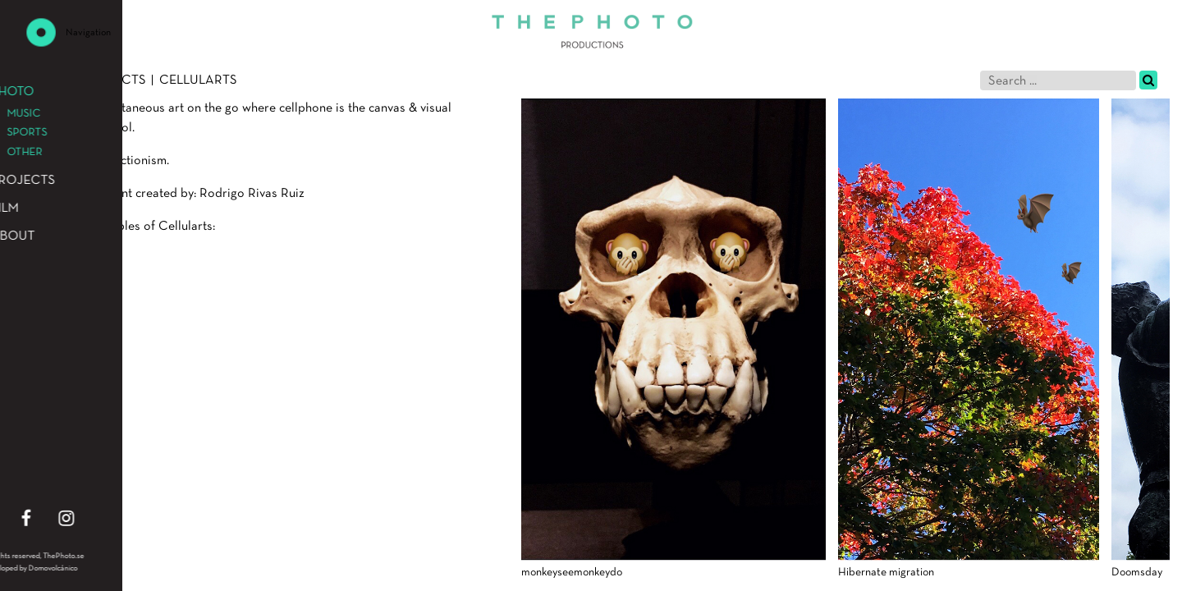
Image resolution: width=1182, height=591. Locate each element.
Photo (46, 80)
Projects (113, 80)
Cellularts (198, 80)
